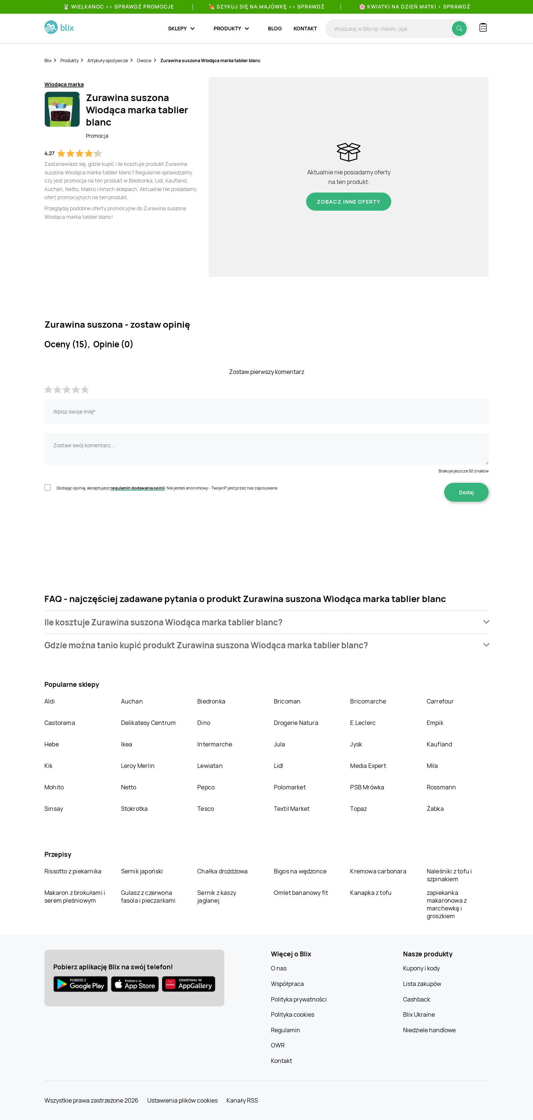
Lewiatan (210, 766)
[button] (266, 622)
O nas (278, 968)
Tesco (205, 809)
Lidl (279, 766)
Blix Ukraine (419, 1014)
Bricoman (287, 701)
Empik (435, 723)
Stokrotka (134, 809)
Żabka (435, 809)
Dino (203, 723)
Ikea (127, 744)
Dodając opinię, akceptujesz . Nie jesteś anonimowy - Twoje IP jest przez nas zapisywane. (167, 488)
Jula (279, 744)
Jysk (356, 744)
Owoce (144, 60)
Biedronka (211, 701)
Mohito (54, 787)
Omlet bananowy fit (301, 893)
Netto (129, 787)
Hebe (51, 744)
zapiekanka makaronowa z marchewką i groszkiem (447, 904)
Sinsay (53, 809)
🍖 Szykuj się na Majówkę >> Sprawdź (266, 6)
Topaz (358, 809)
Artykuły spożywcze (107, 60)
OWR (278, 1045)
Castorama (59, 723)
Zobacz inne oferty (349, 201)
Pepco (206, 787)
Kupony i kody (421, 968)
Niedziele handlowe (429, 1030)
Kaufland (439, 744)
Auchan (132, 701)
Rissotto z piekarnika (72, 871)
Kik (48, 766)
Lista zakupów (422, 984)
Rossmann (441, 787)
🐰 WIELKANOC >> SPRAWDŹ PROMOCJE (118, 6)
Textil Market (292, 809)
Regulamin (285, 1030)
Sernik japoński (142, 871)
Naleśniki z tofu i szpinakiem (449, 875)
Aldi (49, 701)
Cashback (416, 999)
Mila (432, 766)
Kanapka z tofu (371, 893)
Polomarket (290, 787)
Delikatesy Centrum (148, 723)
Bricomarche (368, 701)
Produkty (69, 60)
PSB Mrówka (367, 787)
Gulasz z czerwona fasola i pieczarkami (148, 897)
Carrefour (440, 701)
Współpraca (287, 984)
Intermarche (214, 744)
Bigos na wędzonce (300, 871)
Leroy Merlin (138, 766)
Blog (275, 28)
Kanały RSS (242, 1100)
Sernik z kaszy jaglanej (216, 897)
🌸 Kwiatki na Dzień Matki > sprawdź (414, 6)
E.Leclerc (363, 723)
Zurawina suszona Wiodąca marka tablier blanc (210, 60)
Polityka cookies (292, 1014)
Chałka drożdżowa (222, 871)
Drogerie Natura (296, 723)
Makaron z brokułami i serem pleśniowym (74, 897)
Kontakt (305, 28)
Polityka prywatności (299, 999)
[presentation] (100, 525)
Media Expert (368, 766)
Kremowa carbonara (378, 871)
